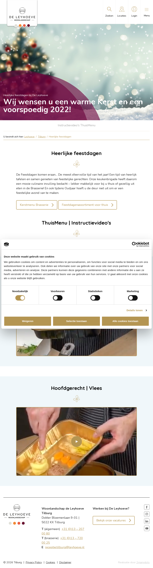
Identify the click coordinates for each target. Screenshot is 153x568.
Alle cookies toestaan (125, 321)
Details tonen (135, 310)
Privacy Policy (34, 562)
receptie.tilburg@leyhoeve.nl (64, 547)
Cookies (50, 562)
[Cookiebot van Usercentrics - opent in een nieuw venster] (134, 244)
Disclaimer (65, 562)
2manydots (143, 562)
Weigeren (27, 321)
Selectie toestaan (76, 321)
